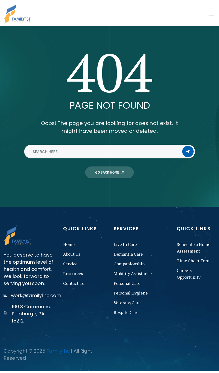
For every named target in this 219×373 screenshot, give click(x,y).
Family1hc (58, 351)
